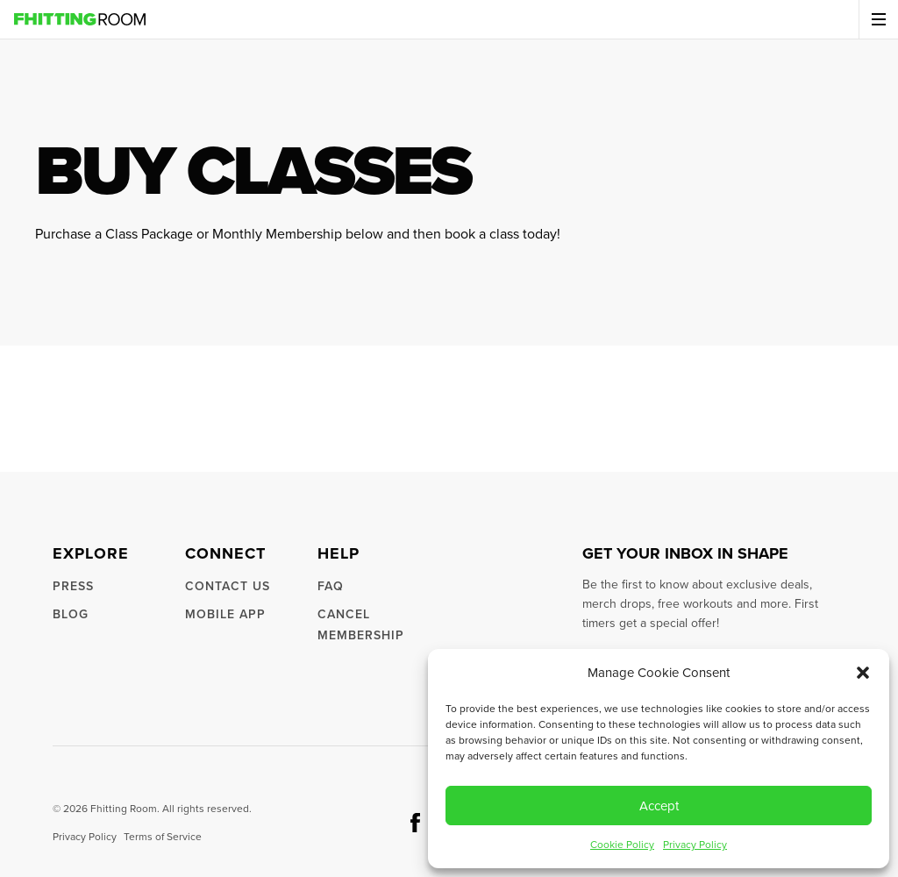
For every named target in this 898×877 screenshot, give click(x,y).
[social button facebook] (415, 822)
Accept (659, 806)
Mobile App (225, 614)
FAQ (330, 586)
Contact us (227, 586)
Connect (225, 553)
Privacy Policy (695, 844)
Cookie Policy (622, 844)
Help (338, 553)
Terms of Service (163, 837)
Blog (71, 614)
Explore (91, 553)
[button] (863, 672)
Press (73, 586)
